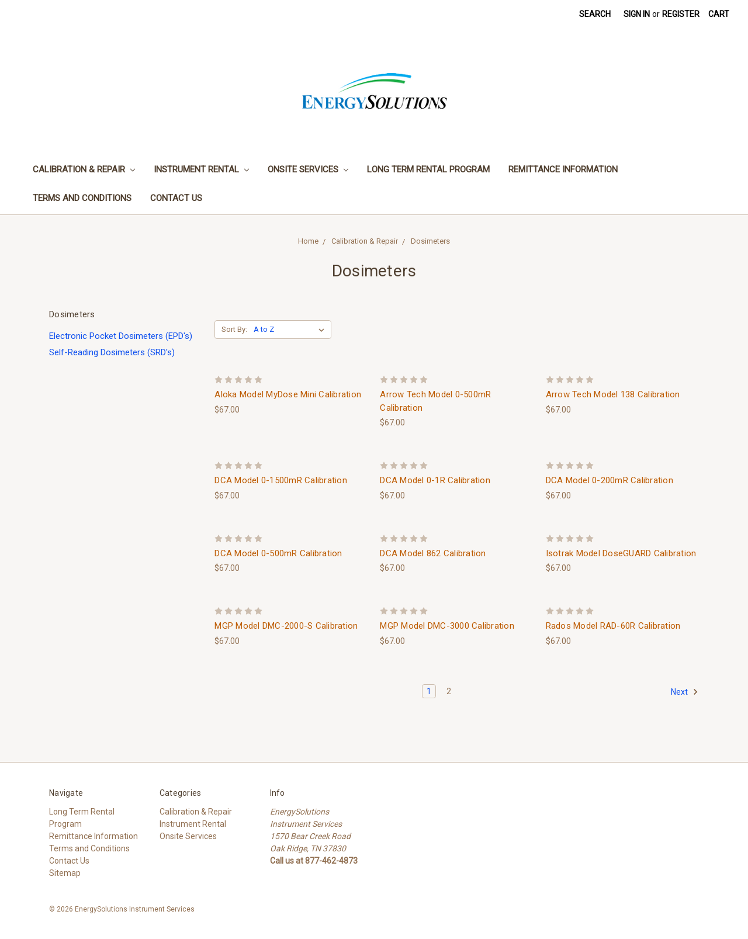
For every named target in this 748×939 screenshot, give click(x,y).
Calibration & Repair (84, 169)
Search (595, 14)
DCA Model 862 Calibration (433, 553)
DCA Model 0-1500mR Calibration (280, 480)
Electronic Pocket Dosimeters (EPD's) (120, 336)
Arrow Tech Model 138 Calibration (613, 394)
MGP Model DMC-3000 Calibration (447, 626)
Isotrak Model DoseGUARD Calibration (621, 553)
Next (684, 692)
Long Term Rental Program (428, 169)
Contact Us (176, 198)
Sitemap (65, 873)
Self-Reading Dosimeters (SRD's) (112, 352)
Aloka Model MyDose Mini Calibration (287, 394)
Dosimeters (430, 241)
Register (680, 14)
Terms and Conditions (82, 198)
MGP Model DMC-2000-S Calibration (286, 626)
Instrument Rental (201, 169)
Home (308, 241)
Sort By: (234, 329)
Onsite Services (308, 169)
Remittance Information (563, 169)
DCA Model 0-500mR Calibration (278, 553)
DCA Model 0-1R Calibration (435, 480)
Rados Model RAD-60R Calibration (613, 626)
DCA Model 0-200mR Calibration (609, 480)
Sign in (637, 14)
